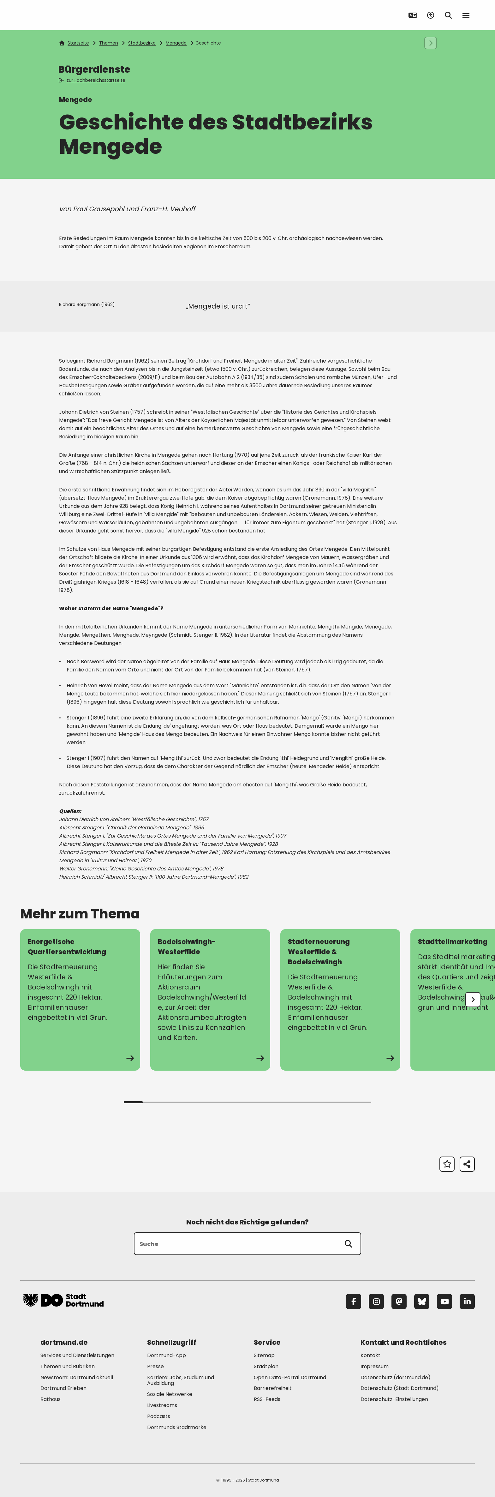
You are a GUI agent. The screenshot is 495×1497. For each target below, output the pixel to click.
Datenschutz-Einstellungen (394, 1400)
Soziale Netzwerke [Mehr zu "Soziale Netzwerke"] (169, 1394)
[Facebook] (353, 1301)
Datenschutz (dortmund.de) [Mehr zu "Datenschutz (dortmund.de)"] (396, 1377)
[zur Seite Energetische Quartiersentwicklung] (80, 1000)
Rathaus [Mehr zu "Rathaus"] (50, 1399)
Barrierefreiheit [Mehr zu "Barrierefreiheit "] (273, 1388)
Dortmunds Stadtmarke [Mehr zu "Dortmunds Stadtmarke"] (176, 1427)
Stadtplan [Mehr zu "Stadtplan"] (266, 1366)
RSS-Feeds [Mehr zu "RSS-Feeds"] (267, 1399)
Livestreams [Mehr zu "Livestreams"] (162, 1405)
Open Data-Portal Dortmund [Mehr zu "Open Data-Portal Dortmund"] (290, 1377)
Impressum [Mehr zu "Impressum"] (375, 1366)
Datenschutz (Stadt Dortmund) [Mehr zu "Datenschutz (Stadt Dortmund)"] (400, 1388)
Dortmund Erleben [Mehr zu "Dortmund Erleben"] (63, 1388)
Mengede (176, 43)
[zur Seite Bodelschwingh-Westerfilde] (210, 1000)
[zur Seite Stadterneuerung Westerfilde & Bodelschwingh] (340, 1000)
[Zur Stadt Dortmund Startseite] (63, 15)
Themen (108, 43)
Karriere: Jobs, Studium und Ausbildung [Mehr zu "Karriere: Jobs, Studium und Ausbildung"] (180, 1380)
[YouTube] (444, 1301)
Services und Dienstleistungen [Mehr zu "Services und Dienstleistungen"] (77, 1355)
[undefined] (472, 999)
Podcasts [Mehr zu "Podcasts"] (158, 1416)
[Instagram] (376, 1301)
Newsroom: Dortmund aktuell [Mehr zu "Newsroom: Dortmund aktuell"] (76, 1377)
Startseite (74, 43)
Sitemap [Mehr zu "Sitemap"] (264, 1355)
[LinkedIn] (467, 1301)
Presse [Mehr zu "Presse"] (155, 1366)
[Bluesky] (421, 1301)
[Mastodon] (399, 1301)
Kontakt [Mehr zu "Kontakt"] (370, 1355)
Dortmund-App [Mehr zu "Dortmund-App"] (166, 1355)
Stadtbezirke (142, 43)
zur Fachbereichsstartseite (92, 80)
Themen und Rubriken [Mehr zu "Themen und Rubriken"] (67, 1366)
